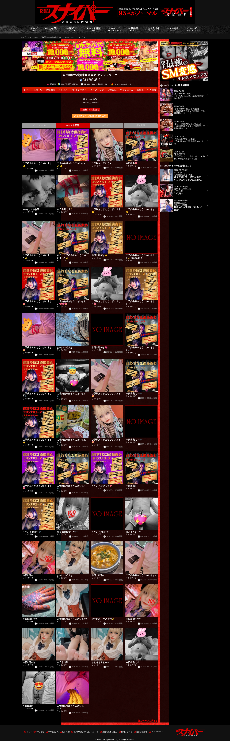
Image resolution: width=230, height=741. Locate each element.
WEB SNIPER (157, 732)
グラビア (62, 90)
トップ (34, 29)
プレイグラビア (79, 90)
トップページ (25, 37)
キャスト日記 (93, 29)
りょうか (81, 37)
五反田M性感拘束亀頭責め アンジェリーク (58, 37)
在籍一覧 (38, 90)
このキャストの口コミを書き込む (91, 116)
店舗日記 (111, 90)
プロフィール (39, 125)
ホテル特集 (173, 29)
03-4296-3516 (90, 79)
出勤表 (140, 90)
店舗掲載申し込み (109, 732)
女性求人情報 (152, 29)
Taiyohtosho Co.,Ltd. (113, 740)
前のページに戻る (147, 720)
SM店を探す (51, 29)
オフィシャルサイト (121, 84)
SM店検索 (40, 732)
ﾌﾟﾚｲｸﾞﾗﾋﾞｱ (193, 29)
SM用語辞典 (53, 732)
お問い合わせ (126, 732)
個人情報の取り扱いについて (85, 732)
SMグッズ (114, 29)
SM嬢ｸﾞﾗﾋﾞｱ (72, 29)
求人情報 (151, 90)
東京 (36, 37)
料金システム (127, 90)
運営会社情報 (141, 732)
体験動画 (133, 29)
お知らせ (66, 732)
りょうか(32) (90, 99)
